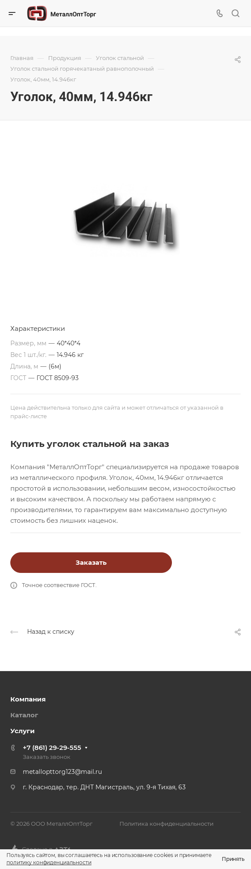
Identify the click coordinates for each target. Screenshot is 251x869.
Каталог (24, 715)
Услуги (22, 731)
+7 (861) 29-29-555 (52, 747)
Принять (233, 859)
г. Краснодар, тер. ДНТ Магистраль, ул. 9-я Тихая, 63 (104, 787)
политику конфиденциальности (49, 862)
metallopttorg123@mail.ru (62, 772)
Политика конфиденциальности (166, 823)
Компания (28, 699)
